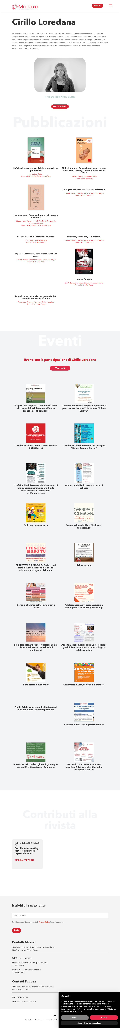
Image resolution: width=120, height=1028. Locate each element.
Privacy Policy (44, 923)
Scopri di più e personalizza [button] (89, 1023)
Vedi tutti (60, 369)
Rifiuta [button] (74, 1017)
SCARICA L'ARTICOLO (25, 861)
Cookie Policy (51, 1021)
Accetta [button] (104, 1017)
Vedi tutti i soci (60, 108)
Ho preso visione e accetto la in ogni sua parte (39, 923)
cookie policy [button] (106, 1006)
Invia (16, 932)
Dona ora (97, 6)
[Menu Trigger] (110, 5)
